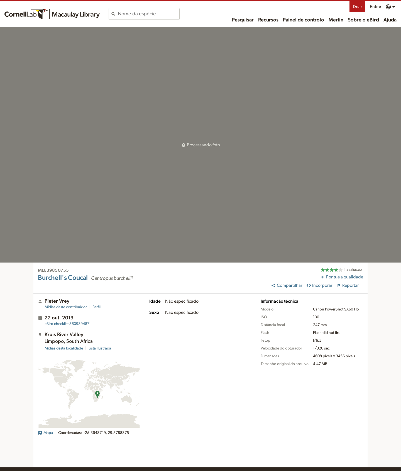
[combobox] (148, 14)
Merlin (336, 20)
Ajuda (390, 20)
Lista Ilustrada (100, 348)
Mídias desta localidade (64, 348)
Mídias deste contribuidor (66, 307)
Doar (357, 6)
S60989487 (67, 324)
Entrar (375, 6)
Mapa (45, 433)
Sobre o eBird (363, 20)
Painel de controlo (303, 20)
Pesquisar (243, 20)
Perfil (96, 307)
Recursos (268, 20)
